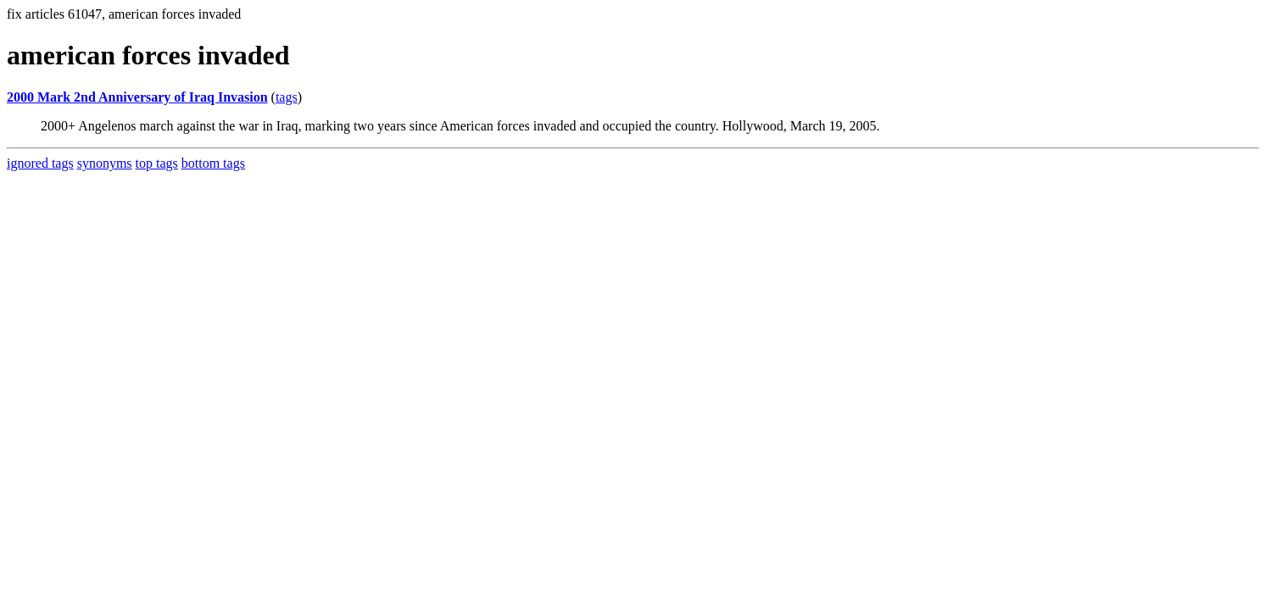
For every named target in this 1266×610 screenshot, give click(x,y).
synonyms (104, 163)
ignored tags (40, 163)
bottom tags (213, 163)
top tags (157, 163)
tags (287, 97)
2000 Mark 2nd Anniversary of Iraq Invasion (137, 97)
